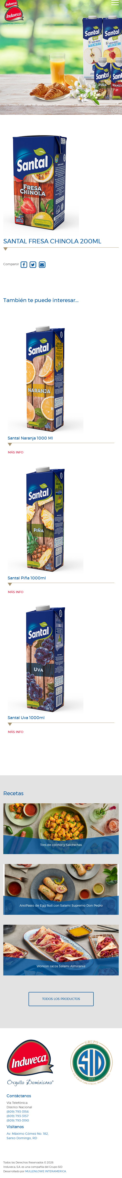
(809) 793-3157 (18, 1116)
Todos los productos (61, 999)
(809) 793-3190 (18, 1120)
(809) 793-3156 (18, 1111)
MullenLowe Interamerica (45, 1171)
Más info (15, 452)
